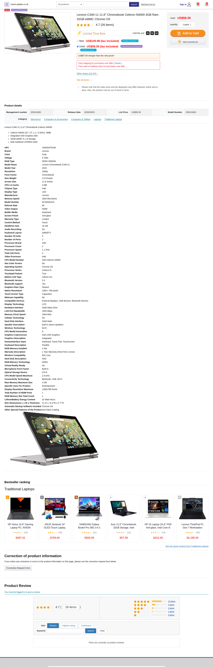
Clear (102, 631)
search (134, 4)
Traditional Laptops (113, 119)
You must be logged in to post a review (22, 592)
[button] (207, 4)
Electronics (36, 119)
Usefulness (86, 625)
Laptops (97, 119)
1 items (171, 611)
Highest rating (68, 625)
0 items (171, 615)
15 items (171, 601)
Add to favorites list (188, 41)
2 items (171, 608)
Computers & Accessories (56, 119)
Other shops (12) (87, 73)
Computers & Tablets (80, 119)
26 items (71, 607)
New (108, 40)
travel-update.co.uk (19, 4)
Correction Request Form (18, 567)
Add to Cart (188, 33)
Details (117, 63)
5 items (171, 605)
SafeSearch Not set (148, 4)
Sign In (183, 4)
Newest (53, 625)
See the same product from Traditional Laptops (187, 546)
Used (111, 48)
